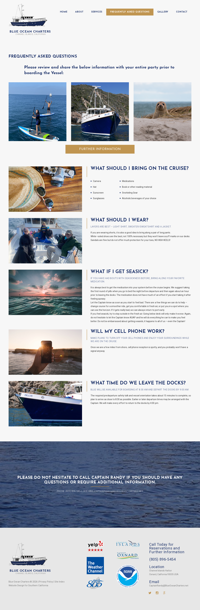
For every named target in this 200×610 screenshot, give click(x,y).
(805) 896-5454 (162, 559)
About (79, 12)
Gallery (162, 12)
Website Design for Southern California (28, 585)
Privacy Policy (46, 581)
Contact (182, 12)
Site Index (60, 581)
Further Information (100, 149)
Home (63, 12)
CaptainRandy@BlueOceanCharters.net (119, 491)
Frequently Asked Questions (130, 12)
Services (96, 12)
